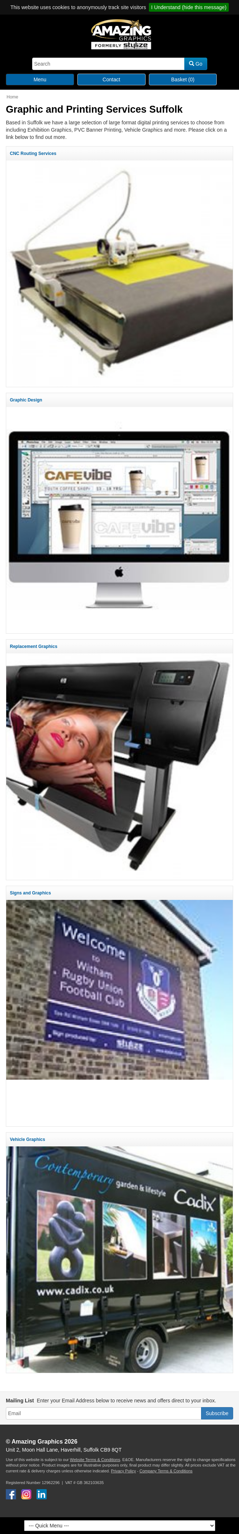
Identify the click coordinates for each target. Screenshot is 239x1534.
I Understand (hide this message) (188, 7)
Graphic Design (26, 400)
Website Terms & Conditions (95, 1459)
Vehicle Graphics (27, 1139)
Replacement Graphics (33, 646)
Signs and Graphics (30, 893)
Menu (40, 79)
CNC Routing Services (33, 153)
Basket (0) (182, 79)
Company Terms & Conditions (165, 1471)
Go (196, 64)
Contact (111, 79)
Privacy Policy (123, 1471)
